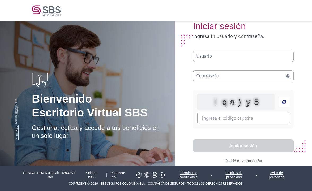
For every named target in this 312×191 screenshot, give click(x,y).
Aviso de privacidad (276, 175)
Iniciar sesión (243, 145)
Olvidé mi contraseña (243, 161)
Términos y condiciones (188, 175)
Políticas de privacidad (233, 175)
